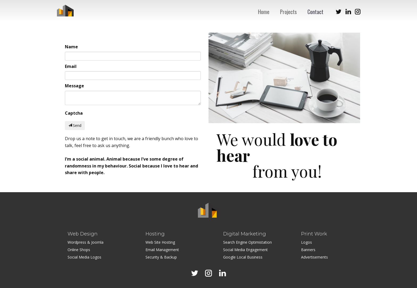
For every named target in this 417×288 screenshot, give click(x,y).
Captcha (74, 113)
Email (71, 66)
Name (71, 47)
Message (74, 86)
